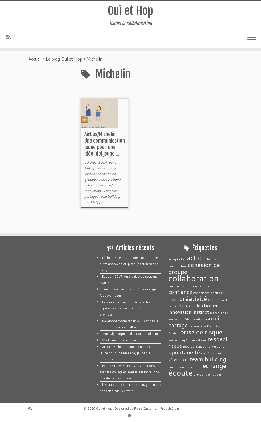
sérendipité (178, 360)
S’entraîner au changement (122, 340)
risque (175, 345)
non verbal (175, 319)
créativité (193, 298)
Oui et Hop (130, 11)
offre (199, 319)
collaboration (108, 181)
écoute (105, 186)
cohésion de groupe (194, 268)
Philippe (96, 203)
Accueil (35, 61)
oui (215, 318)
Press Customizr (146, 408)
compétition (200, 286)
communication (179, 286)
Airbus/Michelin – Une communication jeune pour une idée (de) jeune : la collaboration (129, 353)
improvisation (191, 306)
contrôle (217, 292)
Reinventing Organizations (187, 340)
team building (109, 198)
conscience (201, 292)
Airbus (89, 175)
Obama (189, 319)
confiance (180, 292)
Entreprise (93, 169)
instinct (201, 311)
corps (173, 299)
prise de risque (201, 332)
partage (90, 198)
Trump (172, 367)
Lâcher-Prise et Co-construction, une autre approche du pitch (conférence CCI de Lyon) (130, 263)
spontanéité (184, 352)
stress (219, 353)
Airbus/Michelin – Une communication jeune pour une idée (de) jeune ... (104, 145)
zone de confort (190, 367)
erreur (213, 299)
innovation (93, 192)
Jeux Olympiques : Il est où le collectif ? (131, 333)
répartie (188, 346)
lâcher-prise (219, 312)
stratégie (207, 353)
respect (218, 339)
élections (200, 374)
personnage (197, 326)
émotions (215, 374)
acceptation (177, 259)
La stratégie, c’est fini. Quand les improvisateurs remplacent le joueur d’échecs (126, 308)
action (196, 257)
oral (207, 319)
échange (91, 186)
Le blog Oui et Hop (64, 61)
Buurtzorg (214, 259)
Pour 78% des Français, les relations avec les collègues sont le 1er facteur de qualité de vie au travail (129, 371)
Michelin (111, 192)
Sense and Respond (209, 346)
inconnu (211, 306)
